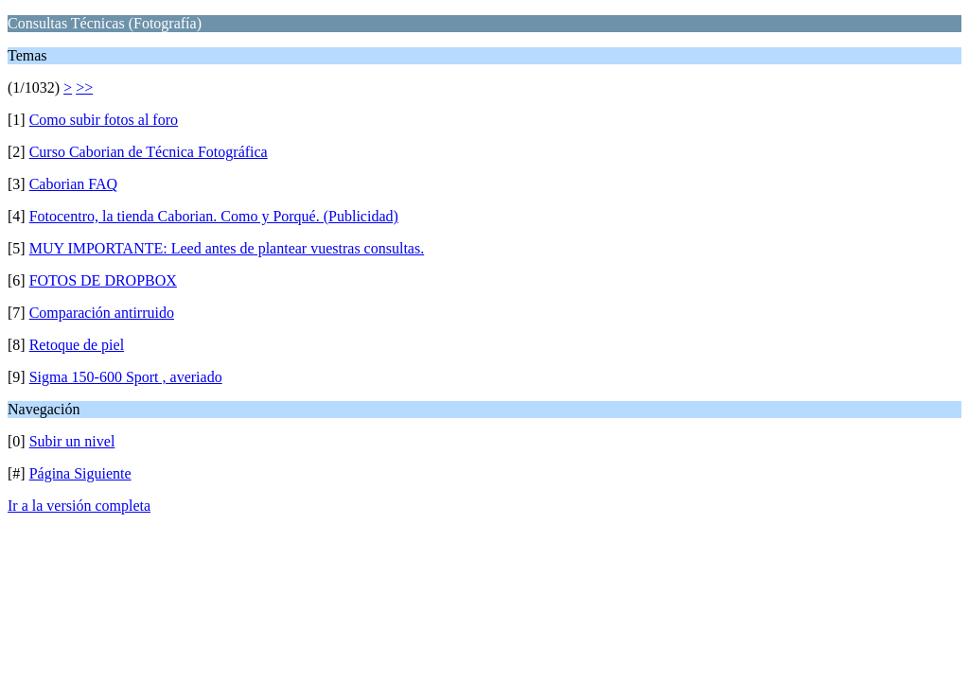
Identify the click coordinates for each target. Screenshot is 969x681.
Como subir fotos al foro (103, 120)
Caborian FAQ (73, 184)
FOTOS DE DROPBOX (103, 280)
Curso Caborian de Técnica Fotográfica (148, 152)
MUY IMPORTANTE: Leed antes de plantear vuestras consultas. (227, 248)
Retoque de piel (76, 345)
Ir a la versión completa (79, 506)
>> (84, 87)
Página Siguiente (80, 473)
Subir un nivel (72, 441)
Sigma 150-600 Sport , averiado (125, 377)
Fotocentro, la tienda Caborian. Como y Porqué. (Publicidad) (213, 216)
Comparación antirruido (101, 313)
